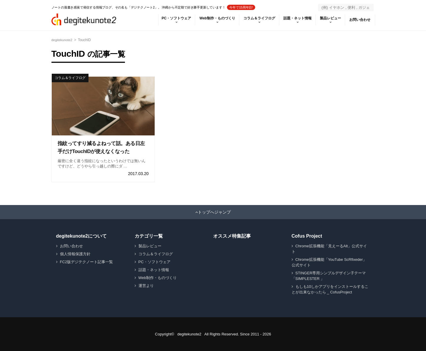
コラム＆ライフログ (255, 18)
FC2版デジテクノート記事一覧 (86, 262)
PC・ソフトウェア (170, 18)
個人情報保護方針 (75, 254)
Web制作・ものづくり (212, 18)
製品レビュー (329, 18)
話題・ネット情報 (295, 18)
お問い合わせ (359, 20)
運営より (146, 285)
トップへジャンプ (214, 212)
